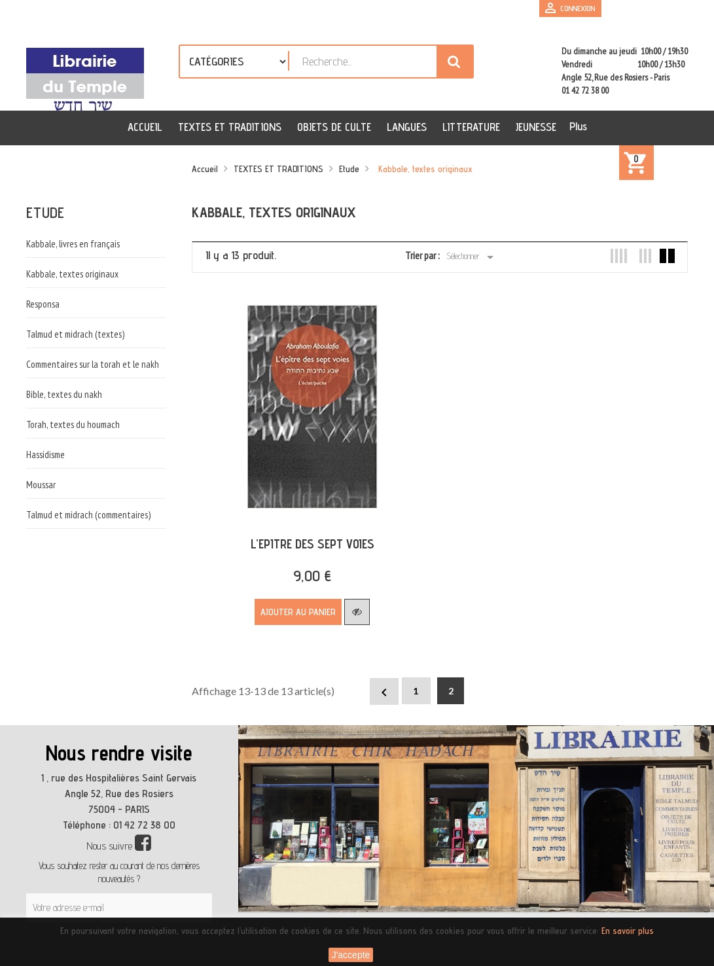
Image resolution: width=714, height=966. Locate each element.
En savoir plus (627, 930)
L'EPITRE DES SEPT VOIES (308, 536)
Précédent (384, 685)
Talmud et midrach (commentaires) (88, 515)
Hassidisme (45, 454)
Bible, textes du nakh (64, 394)
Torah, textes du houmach (73, 424)
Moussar (41, 484)
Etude (45, 212)
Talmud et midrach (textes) (75, 334)
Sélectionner (472, 257)
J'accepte (351, 955)
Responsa (43, 304)
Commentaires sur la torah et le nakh (92, 364)
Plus (578, 126)
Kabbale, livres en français (73, 244)
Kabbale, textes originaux (72, 274)
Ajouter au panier (294, 604)
